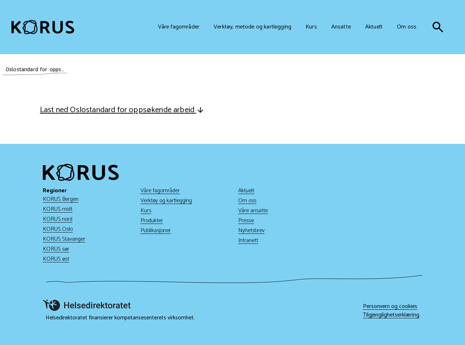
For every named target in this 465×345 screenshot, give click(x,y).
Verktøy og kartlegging (166, 200)
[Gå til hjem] (42, 27)
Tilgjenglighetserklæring (391, 315)
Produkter (151, 220)
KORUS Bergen (60, 199)
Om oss (247, 200)
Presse (246, 220)
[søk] (438, 27)
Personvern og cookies (390, 306)
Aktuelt (246, 190)
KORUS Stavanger (64, 239)
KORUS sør (56, 249)
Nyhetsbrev (251, 230)
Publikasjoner (155, 230)
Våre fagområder (160, 190)
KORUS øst (56, 259)
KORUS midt (57, 209)
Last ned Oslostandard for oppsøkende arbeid (122, 110)
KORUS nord (57, 219)
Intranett (248, 240)
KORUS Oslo (58, 229)
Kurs (145, 210)
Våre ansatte (253, 210)
